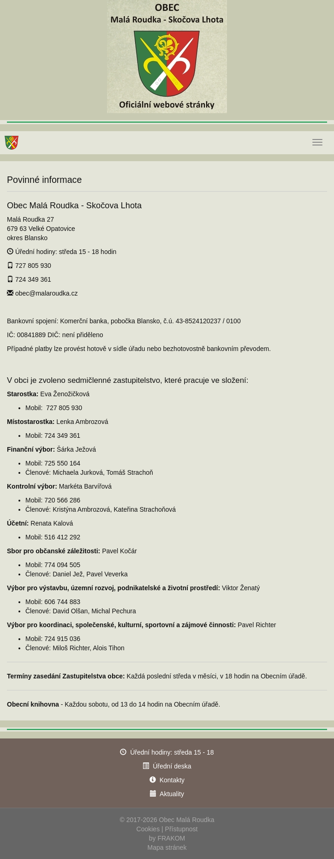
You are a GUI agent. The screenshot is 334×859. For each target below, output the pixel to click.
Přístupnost (181, 829)
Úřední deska (172, 766)
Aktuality (172, 794)
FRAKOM (171, 838)
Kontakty (172, 780)
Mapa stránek (167, 847)
